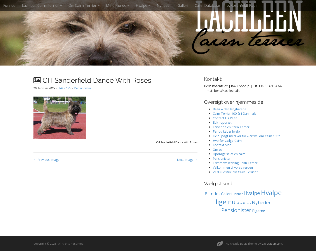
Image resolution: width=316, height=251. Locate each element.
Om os (217, 149)
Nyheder (164, 5)
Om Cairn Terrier (84, 5)
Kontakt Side (222, 145)
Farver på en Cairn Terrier (231, 127)
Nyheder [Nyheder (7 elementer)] (261, 202)
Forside (9, 5)
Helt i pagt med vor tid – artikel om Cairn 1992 (246, 136)
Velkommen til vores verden (233, 167)
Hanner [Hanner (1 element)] (237, 194)
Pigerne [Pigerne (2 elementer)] (258, 210)
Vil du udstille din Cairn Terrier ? (235, 172)
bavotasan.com (272, 244)
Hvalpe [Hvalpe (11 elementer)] (252, 193)
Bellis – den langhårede (229, 109)
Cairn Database (207, 5)
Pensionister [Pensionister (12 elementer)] (236, 210)
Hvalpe (143, 5)
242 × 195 (65, 88)
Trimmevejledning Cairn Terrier (235, 163)
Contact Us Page (225, 118)
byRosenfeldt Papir (242, 5)
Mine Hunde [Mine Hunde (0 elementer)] (244, 203)
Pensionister (82, 88)
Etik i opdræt (222, 122)
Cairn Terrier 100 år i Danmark (234, 113)
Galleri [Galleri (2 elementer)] (226, 193)
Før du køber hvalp (226, 131)
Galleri (183, 5)
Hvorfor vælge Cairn (227, 140)
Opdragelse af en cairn (229, 154)
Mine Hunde (117, 5)
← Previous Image (46, 160)
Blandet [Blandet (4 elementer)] (212, 193)
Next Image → (187, 160)
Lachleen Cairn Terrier (42, 5)
